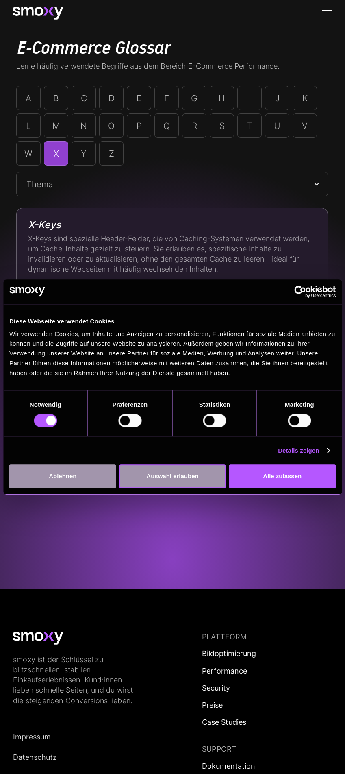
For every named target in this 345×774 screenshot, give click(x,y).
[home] (38, 13)
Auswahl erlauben (172, 476)
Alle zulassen (282, 476)
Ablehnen (62, 476)
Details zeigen (298, 450)
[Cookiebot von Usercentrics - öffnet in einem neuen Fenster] (300, 292)
